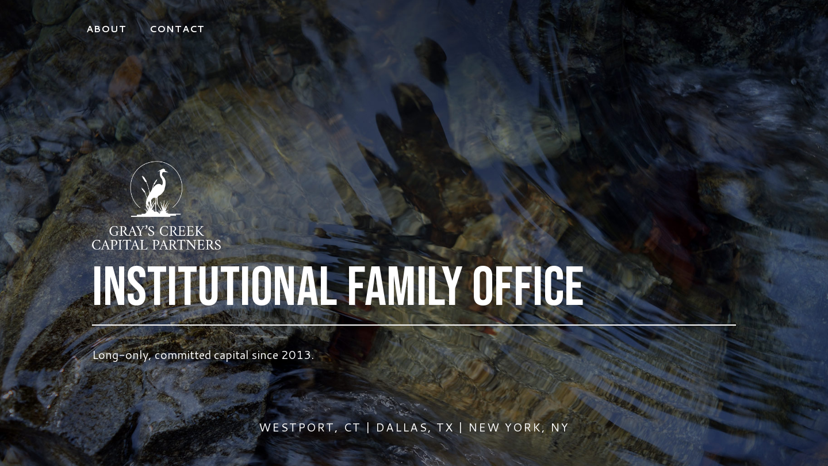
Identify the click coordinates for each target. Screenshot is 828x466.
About (106, 28)
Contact (177, 28)
